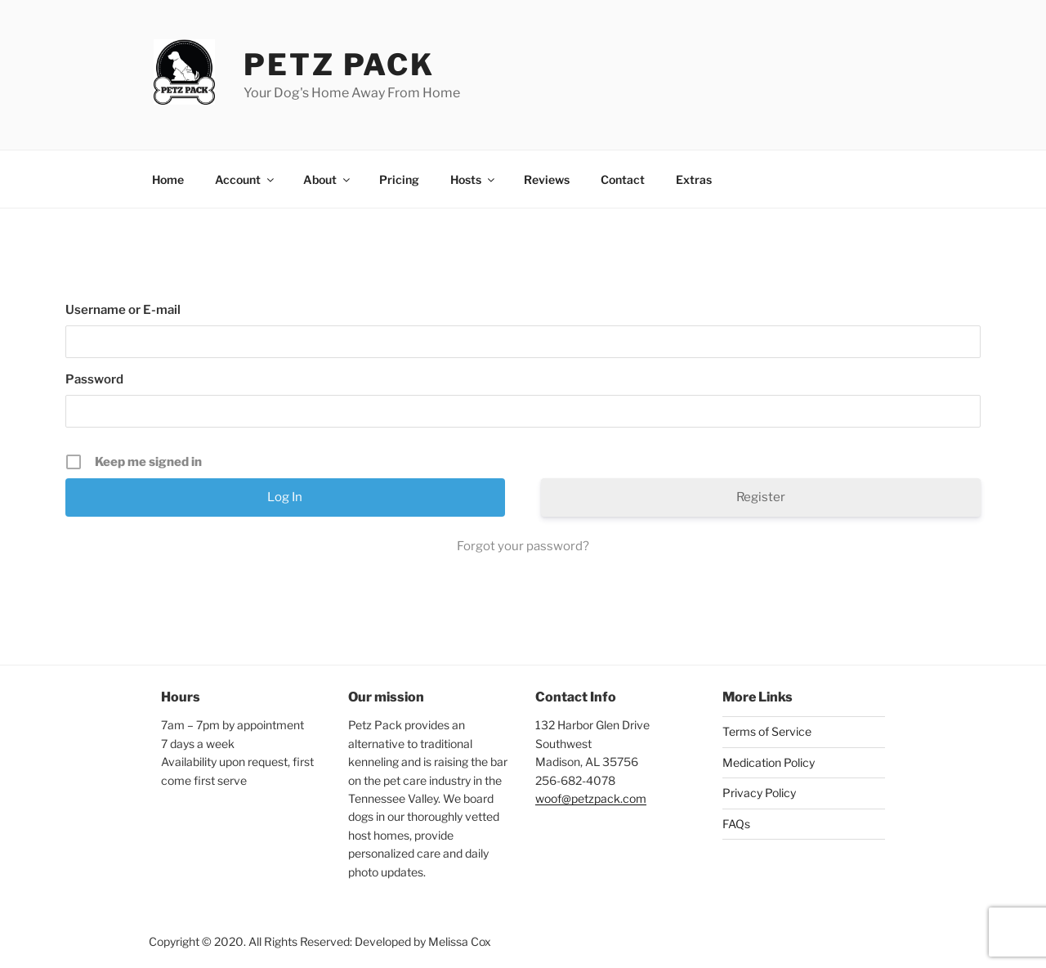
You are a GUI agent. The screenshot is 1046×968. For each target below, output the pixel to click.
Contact (623, 179)
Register (760, 497)
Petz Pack (339, 65)
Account (245, 179)
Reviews (547, 179)
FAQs (736, 824)
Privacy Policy (759, 793)
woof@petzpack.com (590, 798)
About (327, 179)
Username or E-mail (123, 309)
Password (94, 379)
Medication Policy (768, 762)
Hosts (473, 179)
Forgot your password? (523, 546)
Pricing (399, 179)
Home (168, 179)
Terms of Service (766, 731)
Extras (694, 179)
